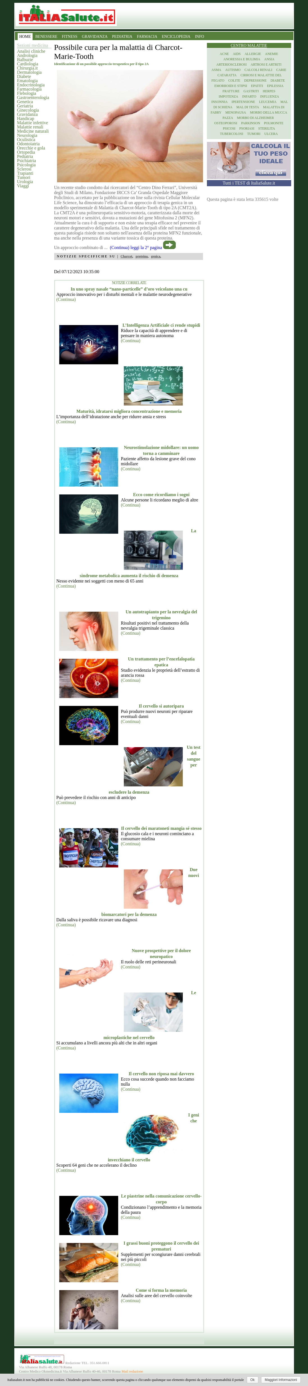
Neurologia (27, 135)
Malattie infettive (32, 122)
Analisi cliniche (31, 51)
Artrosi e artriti (266, 64)
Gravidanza (27, 114)
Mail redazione (132, 1371)
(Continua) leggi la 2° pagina (136, 247)
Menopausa (235, 112)
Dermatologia (29, 72)
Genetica (25, 101)
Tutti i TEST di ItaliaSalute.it (249, 183)
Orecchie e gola (31, 148)
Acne (224, 54)
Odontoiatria (28, 143)
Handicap (25, 118)
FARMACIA (147, 36)
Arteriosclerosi (231, 64)
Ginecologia (28, 110)
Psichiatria (26, 160)
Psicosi (229, 128)
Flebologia (26, 93)
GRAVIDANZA (95, 36)
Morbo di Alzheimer (255, 118)
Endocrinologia (31, 84)
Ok (252, 1380)
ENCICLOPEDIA (176, 36)
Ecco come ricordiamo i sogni (161, 494)
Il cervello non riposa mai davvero (161, 1073)
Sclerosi (24, 169)
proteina (142, 256)
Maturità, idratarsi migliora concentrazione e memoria (129, 411)
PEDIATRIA (122, 36)
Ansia (269, 59)
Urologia (25, 181)
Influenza (269, 96)
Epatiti (257, 86)
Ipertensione (243, 102)
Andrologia (27, 55)
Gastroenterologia (33, 97)
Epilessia (275, 86)
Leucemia (268, 102)
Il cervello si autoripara (161, 706)
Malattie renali (30, 127)
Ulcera (271, 134)
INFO (199, 36)
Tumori (23, 177)
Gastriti (251, 91)
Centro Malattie (249, 45)
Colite (234, 80)
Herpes (269, 91)
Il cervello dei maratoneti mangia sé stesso (161, 828)
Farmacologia (29, 89)
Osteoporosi (225, 123)
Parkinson (250, 123)
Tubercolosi (231, 134)
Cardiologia (27, 63)
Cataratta (226, 75)
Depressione (255, 80)
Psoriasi (246, 128)
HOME (25, 36)
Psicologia (26, 164)
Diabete (24, 76)
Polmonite (273, 123)
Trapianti (25, 173)
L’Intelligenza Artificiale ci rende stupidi (161, 325)
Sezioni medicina (32, 45)
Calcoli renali (258, 70)
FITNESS (69, 36)
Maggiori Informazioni (281, 1380)
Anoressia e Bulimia (241, 59)
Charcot (126, 256)
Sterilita (266, 128)
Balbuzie (25, 59)
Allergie (253, 54)
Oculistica (26, 139)
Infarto (249, 96)
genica (155, 256)
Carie (281, 70)
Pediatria (25, 156)
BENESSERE (46, 36)
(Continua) (66, 299)
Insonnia (219, 102)
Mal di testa (247, 107)
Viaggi (23, 185)
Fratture (230, 91)
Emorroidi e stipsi (230, 86)
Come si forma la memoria (161, 1290)
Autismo (233, 70)
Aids (237, 54)
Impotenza (228, 96)
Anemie (271, 54)
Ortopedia (26, 152)
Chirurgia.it (27, 68)
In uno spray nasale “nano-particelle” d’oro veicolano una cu (129, 289)
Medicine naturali (33, 131)
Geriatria (25, 105)
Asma (216, 70)
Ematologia (27, 80)
